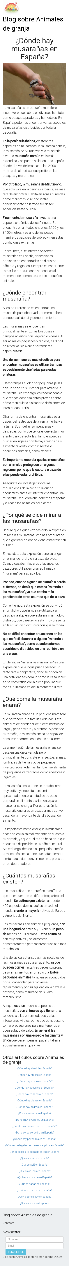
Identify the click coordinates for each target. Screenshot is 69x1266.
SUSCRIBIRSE (16, 1251)
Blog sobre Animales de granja (33, 24)
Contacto (8, 1223)
